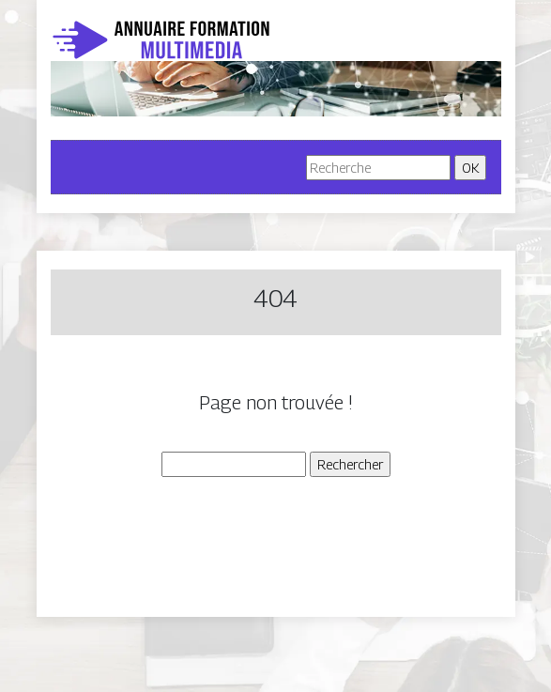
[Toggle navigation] (92, 167)
